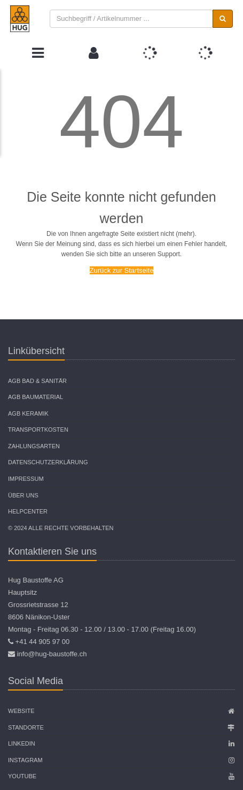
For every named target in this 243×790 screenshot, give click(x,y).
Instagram (25, 760)
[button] (93, 53)
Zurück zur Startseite (122, 270)
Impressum (26, 478)
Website (21, 711)
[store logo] (19, 18)
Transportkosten (38, 429)
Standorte (26, 727)
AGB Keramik (28, 413)
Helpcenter (28, 511)
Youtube (22, 776)
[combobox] (132, 19)
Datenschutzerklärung (48, 462)
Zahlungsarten (34, 446)
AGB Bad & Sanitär (37, 381)
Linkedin (21, 743)
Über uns (23, 495)
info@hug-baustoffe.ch (52, 654)
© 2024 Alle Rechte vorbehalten (60, 528)
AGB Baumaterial (35, 397)
